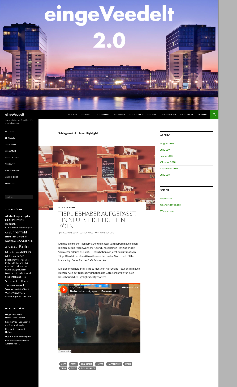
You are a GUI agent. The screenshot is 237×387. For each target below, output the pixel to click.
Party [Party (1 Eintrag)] (23, 270)
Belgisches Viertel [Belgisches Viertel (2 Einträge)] (14, 219)
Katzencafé (114, 364)
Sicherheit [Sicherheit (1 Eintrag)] (20, 273)
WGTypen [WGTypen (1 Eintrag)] (20, 293)
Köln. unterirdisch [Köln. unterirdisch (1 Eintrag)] (13, 252)
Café (63, 364)
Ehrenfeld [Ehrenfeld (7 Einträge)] (18, 232)
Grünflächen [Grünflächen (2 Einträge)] (11, 247)
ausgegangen (168, 114)
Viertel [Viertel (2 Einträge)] (8, 292)
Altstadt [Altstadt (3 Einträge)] (10, 216)
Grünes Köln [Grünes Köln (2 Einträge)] (26, 240)
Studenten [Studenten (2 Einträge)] (11, 276)
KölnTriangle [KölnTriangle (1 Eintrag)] (10, 256)
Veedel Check (136, 114)
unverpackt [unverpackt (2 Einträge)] (19, 285)
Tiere (73, 368)
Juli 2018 (165, 174)
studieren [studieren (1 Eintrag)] (21, 277)
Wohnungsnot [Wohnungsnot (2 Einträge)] (13, 296)
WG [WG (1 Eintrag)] (14, 293)
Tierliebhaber (88, 368)
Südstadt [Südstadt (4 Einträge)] (11, 281)
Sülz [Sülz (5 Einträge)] (21, 281)
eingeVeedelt (14, 114)
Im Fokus (72, 114)
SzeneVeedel (103, 114)
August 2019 (167, 143)
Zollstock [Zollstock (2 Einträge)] (26, 296)
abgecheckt (186, 114)
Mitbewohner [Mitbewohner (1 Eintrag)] (22, 266)
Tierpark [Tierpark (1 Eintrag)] (9, 285)
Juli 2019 (165, 149)
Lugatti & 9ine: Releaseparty (18, 336)
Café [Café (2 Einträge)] (7, 232)
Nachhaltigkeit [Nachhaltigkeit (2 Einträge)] (13, 269)
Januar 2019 (166, 155)
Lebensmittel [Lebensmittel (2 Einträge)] (12, 259)
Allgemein (119, 114)
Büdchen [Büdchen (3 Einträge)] (10, 223)
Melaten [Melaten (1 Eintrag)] (9, 263)
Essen (73, 364)
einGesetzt (87, 114)
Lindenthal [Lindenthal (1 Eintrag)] (24, 260)
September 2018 (169, 168)
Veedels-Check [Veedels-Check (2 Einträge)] (21, 289)
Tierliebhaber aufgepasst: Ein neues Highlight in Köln (97, 219)
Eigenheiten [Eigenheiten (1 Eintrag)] (10, 237)
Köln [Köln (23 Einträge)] (24, 246)
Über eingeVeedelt (170, 204)
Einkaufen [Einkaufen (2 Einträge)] (22, 236)
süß (63, 368)
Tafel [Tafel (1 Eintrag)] (26, 281)
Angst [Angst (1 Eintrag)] (17, 216)
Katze (100, 364)
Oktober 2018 (168, 162)
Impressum (166, 198)
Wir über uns (167, 210)
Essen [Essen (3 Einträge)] (8, 240)
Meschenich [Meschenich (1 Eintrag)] (10, 266)
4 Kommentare (106, 232)
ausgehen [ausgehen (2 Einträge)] (26, 216)
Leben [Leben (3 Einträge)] (20, 255)
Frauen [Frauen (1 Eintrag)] (15, 241)
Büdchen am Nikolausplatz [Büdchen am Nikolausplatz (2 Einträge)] (19, 227)
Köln (128, 364)
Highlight (86, 364)
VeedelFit (152, 114)
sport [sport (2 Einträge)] (28, 272)
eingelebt (203, 114)
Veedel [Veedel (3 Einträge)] (9, 289)
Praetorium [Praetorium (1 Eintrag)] (10, 273)
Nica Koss (88, 232)
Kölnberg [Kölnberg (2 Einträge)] (26, 251)
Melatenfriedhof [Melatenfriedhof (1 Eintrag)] (20, 263)
